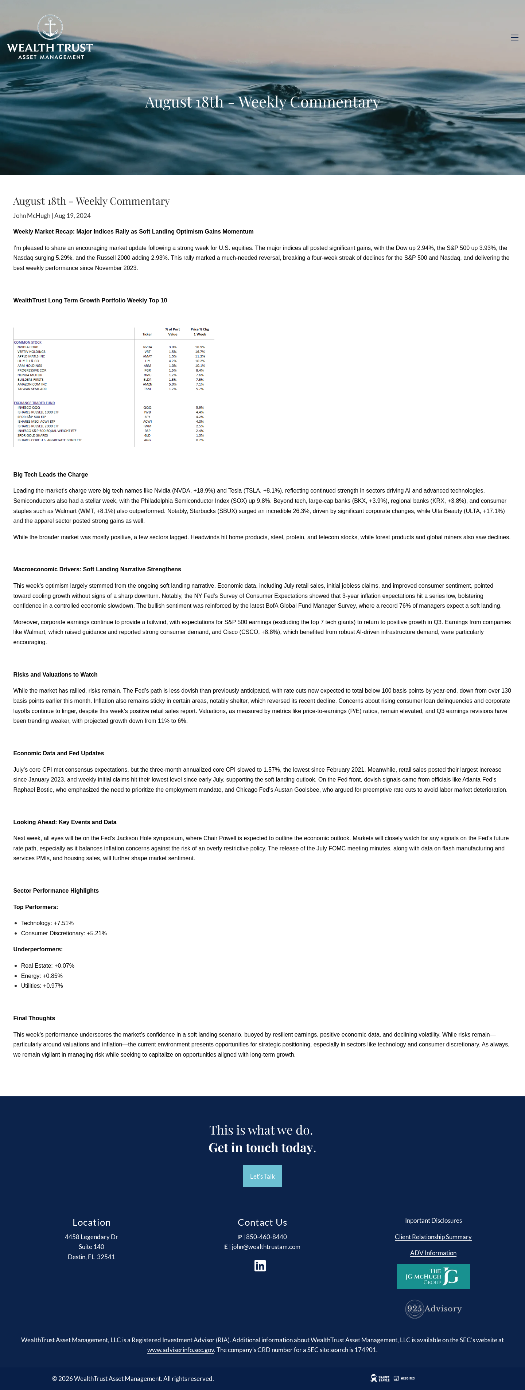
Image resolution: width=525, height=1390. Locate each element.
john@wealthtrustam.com (266, 1247)
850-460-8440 (266, 1237)
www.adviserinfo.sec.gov (180, 1350)
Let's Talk (262, 1176)
